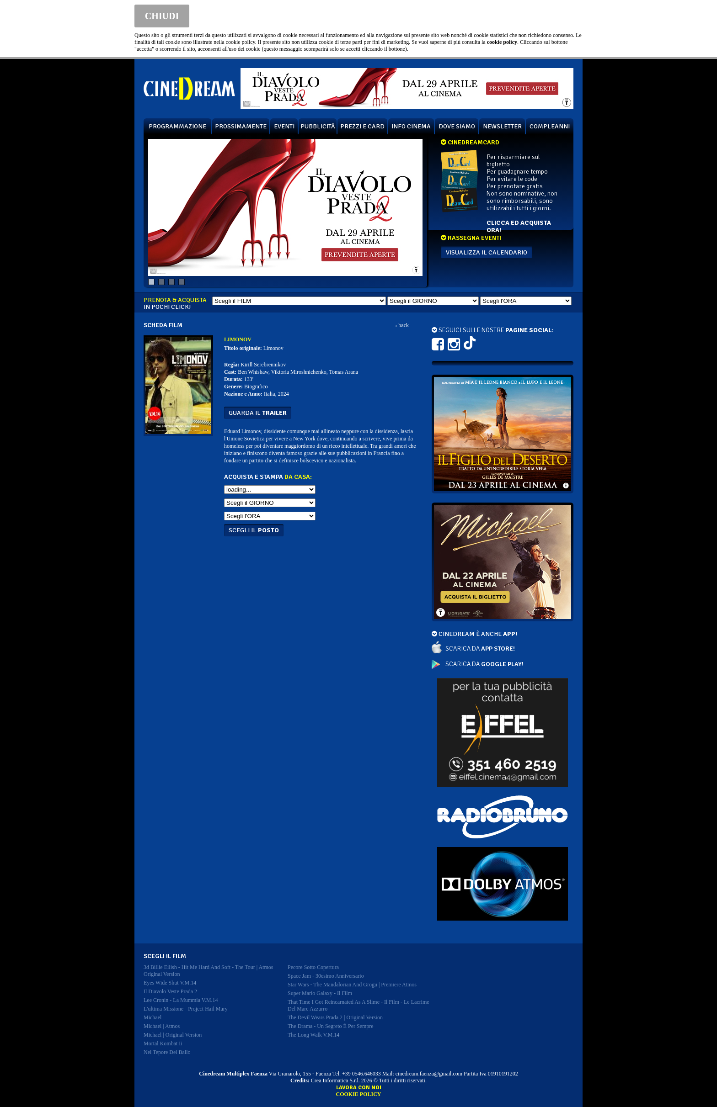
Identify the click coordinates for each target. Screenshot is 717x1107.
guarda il (258, 413)
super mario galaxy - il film (320, 993)
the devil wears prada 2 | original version (335, 1017)
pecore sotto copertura (313, 967)
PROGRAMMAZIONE (177, 126)
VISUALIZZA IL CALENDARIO (486, 252)
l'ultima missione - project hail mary (186, 1009)
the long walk (313, 1035)
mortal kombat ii (163, 1043)
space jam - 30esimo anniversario (326, 976)
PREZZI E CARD (362, 126)
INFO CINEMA (411, 126)
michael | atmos (162, 1026)
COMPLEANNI (550, 126)
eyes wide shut (170, 983)
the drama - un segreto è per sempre (331, 1026)
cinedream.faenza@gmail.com (429, 1073)
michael (152, 1017)
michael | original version (173, 1035)
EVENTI (284, 126)
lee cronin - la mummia (181, 1000)
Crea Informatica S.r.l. (335, 1080)
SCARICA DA (480, 648)
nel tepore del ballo (167, 1052)
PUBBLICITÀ (317, 126)
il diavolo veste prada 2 (170, 991)
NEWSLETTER (502, 126)
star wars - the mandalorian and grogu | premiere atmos (352, 984)
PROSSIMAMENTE (241, 126)
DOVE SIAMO (457, 126)
